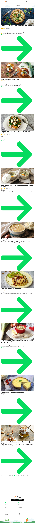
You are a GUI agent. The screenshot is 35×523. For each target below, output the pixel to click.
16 (23, 475)
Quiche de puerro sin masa (10, 79)
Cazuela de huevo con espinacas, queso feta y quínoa (17, 186)
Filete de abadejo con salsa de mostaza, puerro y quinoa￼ (17, 341)
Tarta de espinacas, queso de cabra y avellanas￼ (17, 26)
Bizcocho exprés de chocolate (11, 289)
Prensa (6, 514)
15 (21, 475)
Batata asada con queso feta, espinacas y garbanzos (15, 132)
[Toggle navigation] (28, 1)
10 (10, 475)
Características (20, 504)
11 (12, 475)
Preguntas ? (20, 507)
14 (18, 475)
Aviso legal (7, 515)
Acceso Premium (21, 506)
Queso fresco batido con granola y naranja (16, 442)
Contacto (6, 513)
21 (27, 475)
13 (16, 475)
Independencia (8, 506)
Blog (6, 507)
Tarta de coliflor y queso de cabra (12, 392)
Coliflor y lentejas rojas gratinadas (13, 239)
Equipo (6, 504)
